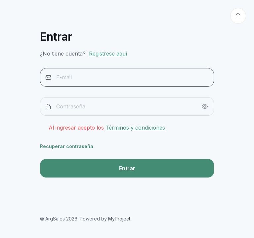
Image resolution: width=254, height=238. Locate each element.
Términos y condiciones (135, 127)
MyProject (119, 218)
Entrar (127, 168)
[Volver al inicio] (238, 16)
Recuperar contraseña (66, 146)
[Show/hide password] (205, 106)
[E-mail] (127, 77)
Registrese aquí (108, 53)
